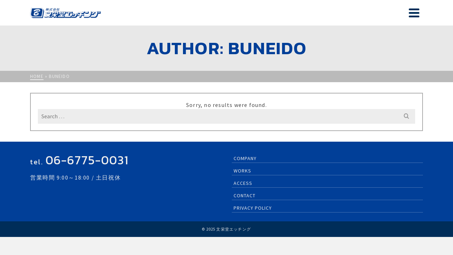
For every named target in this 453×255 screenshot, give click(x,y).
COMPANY (312, 16)
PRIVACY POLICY (253, 214)
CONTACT (406, 16)
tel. (79, 168)
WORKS (342, 16)
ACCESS (375, 16)
